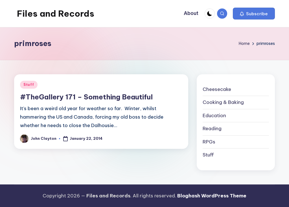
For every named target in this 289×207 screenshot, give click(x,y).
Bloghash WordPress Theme (211, 196)
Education (214, 115)
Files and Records (55, 13)
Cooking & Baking (223, 102)
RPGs (209, 142)
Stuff (28, 84)
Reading (212, 128)
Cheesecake (217, 89)
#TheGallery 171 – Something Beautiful (86, 97)
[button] (254, 13)
